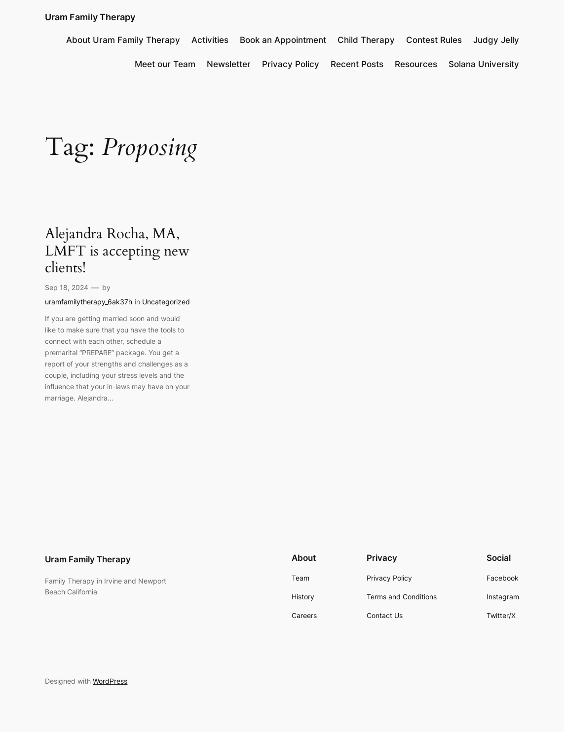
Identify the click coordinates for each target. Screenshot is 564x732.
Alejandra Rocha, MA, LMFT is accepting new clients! (117, 250)
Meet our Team (165, 64)
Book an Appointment (283, 40)
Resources (416, 64)
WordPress (110, 681)
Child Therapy (366, 40)
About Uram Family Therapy (123, 40)
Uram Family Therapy (90, 16)
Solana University (484, 64)
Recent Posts (357, 64)
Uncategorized (166, 301)
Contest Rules (434, 40)
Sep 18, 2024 (66, 287)
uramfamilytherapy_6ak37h (88, 301)
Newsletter (229, 64)
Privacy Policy (290, 64)
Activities (209, 40)
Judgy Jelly (496, 40)
